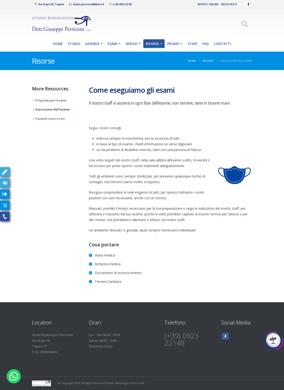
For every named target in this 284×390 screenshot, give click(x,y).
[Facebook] (248, 4)
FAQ (205, 43)
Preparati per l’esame (51, 100)
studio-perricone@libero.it (88, 4)
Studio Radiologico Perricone (125, 383)
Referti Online (208, 4)
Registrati (229, 4)
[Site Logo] (61, 24)
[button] (244, 24)
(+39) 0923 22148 (121, 4)
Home (58, 43)
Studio (74, 43)
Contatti (222, 43)
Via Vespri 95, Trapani (50, 4)
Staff (192, 43)
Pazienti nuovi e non (50, 118)
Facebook (225, 336)
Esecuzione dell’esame (53, 109)
